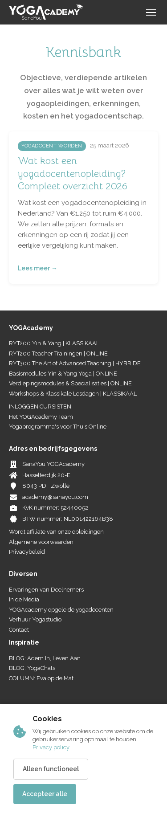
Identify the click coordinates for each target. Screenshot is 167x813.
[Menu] (151, 12)
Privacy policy (51, 747)
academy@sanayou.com (55, 497)
